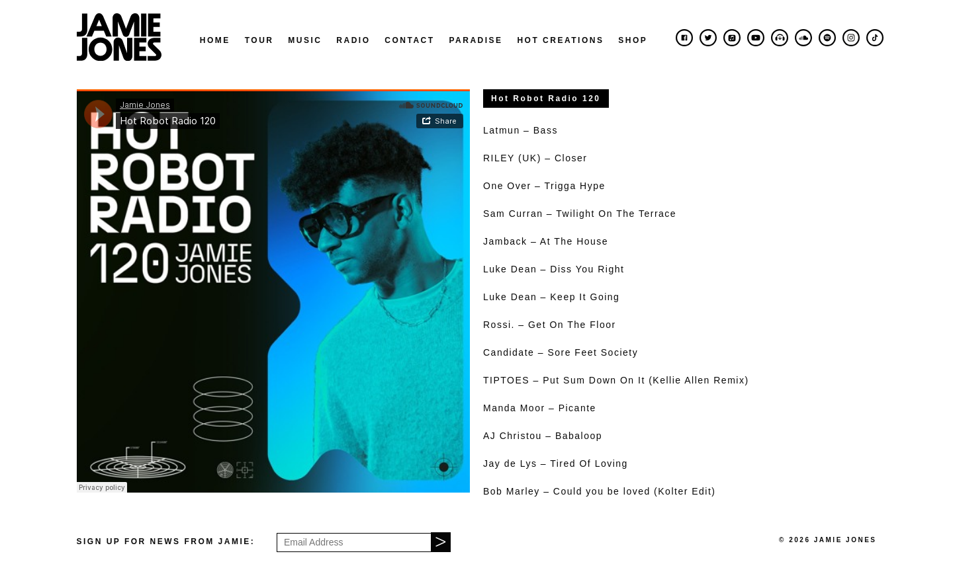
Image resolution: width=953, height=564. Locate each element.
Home (215, 40)
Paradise (475, 40)
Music (305, 40)
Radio (353, 40)
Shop (632, 40)
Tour (259, 40)
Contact (409, 40)
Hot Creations (560, 40)
